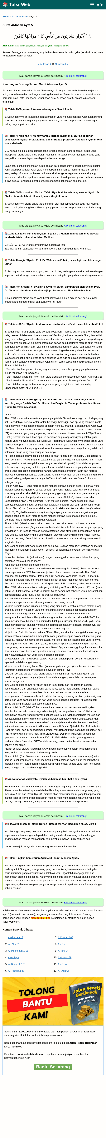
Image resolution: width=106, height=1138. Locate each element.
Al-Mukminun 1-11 (18, 950)
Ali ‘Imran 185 (65, 937)
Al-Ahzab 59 (64, 957)
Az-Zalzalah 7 (15, 937)
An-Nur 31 (13, 944)
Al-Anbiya (13, 957)
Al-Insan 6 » (61, 64)
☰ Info (97, 4)
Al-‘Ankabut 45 (16, 970)
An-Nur (62, 944)
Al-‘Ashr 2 (63, 970)
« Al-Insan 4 (44, 64)
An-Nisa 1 (63, 964)
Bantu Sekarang (53, 1066)
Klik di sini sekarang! (75, 76)
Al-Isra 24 (63, 950)
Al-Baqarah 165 (16, 964)
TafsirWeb (19, 4)
